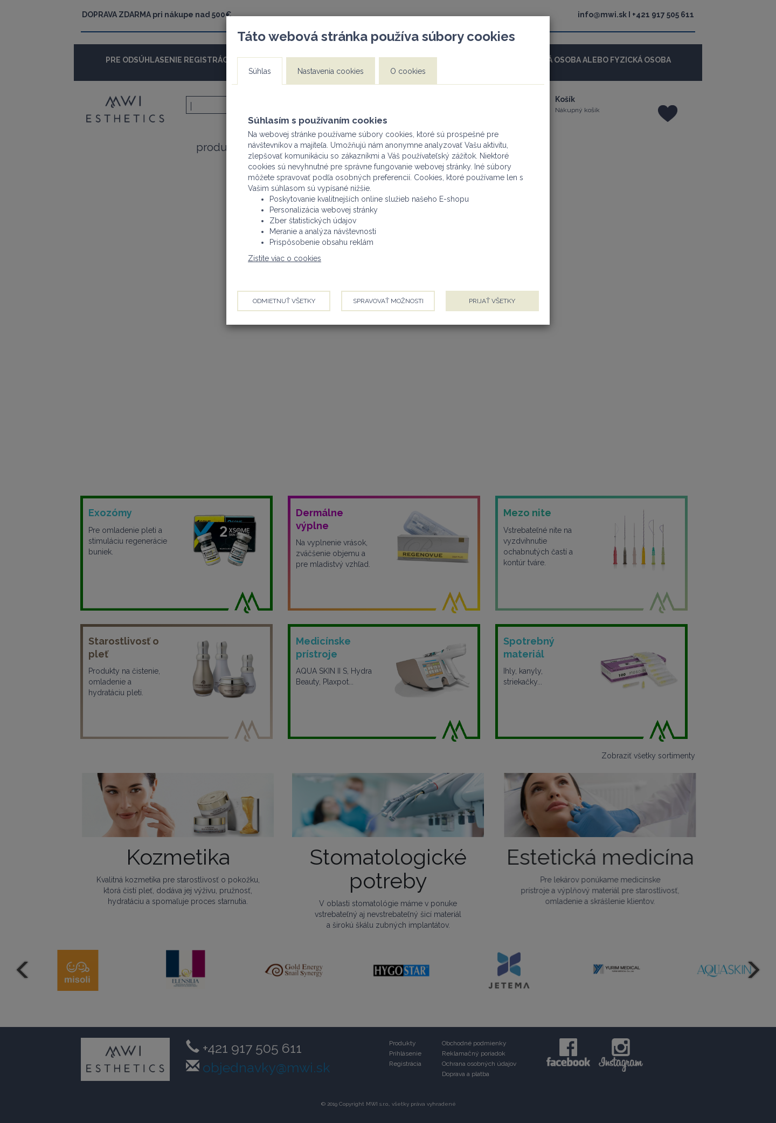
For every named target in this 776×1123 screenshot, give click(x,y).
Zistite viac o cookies (284, 258)
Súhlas (259, 71)
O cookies (408, 71)
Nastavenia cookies (330, 71)
